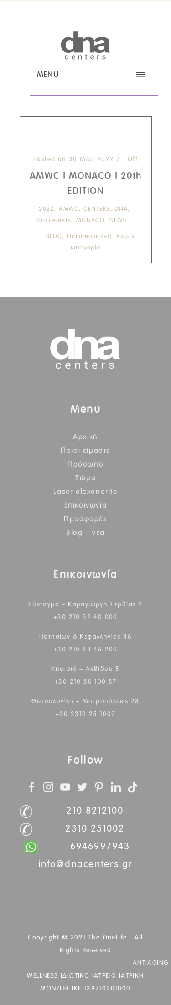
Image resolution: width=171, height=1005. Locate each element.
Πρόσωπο (85, 464)
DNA (121, 209)
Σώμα (85, 478)
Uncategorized (89, 236)
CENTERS (96, 209)
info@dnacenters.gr (85, 864)
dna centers (53, 220)
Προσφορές (85, 519)
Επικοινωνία (85, 505)
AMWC (68, 209)
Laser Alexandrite (85, 491)
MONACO (90, 220)
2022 (46, 209)
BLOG (54, 236)
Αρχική (85, 437)
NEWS (117, 220)
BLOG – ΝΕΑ (85, 532)
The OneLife (109, 937)
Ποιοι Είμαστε (85, 450)
